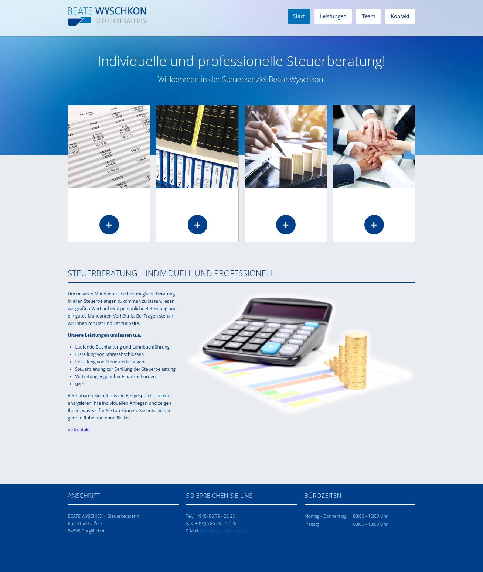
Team (368, 16)
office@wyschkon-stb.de (224, 531)
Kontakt (400, 16)
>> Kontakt (79, 430)
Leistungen (333, 16)
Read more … (109, 224)
